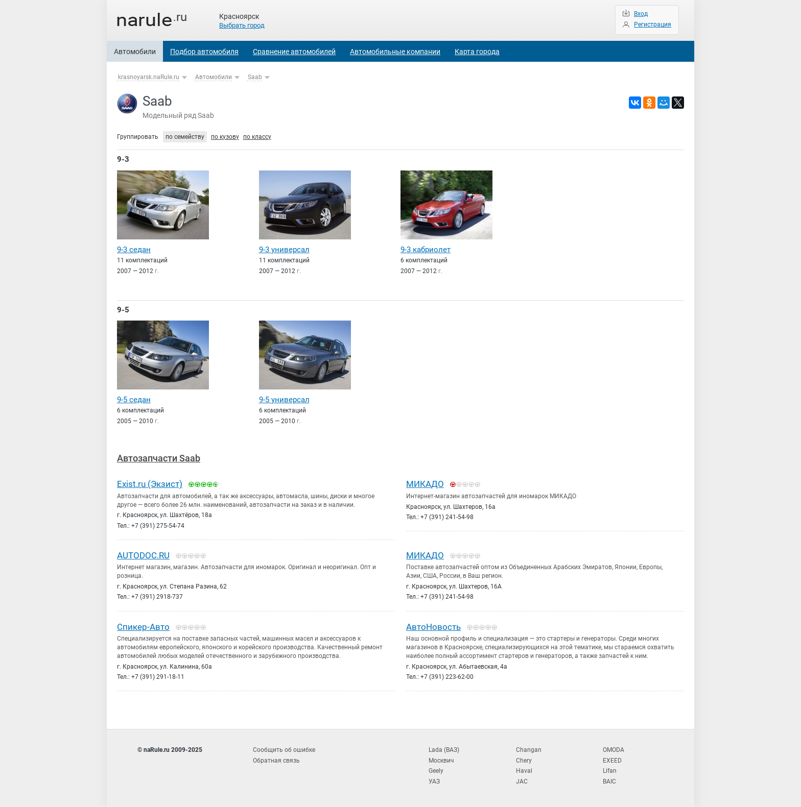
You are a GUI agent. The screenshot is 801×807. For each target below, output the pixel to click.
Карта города (477, 51)
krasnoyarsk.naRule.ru (148, 77)
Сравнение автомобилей (294, 51)
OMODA (613, 749)
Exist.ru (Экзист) (149, 484)
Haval (524, 770)
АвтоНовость (433, 627)
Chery (524, 760)
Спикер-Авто (143, 627)
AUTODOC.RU (143, 555)
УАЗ (434, 781)
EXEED (612, 760)
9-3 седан (134, 249)
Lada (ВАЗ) (444, 749)
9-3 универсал (284, 249)
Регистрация (652, 24)
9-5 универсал (284, 399)
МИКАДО (425, 484)
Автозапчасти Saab (158, 458)
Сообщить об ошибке (284, 749)
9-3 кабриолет (425, 249)
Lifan (610, 770)
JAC (522, 781)
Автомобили (135, 51)
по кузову (225, 136)
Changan (528, 749)
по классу (257, 136)
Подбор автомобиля (204, 51)
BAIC (609, 781)
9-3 (123, 159)
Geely (436, 770)
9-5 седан (134, 399)
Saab (255, 77)
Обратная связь (276, 760)
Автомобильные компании (395, 51)
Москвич (441, 760)
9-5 (123, 309)
